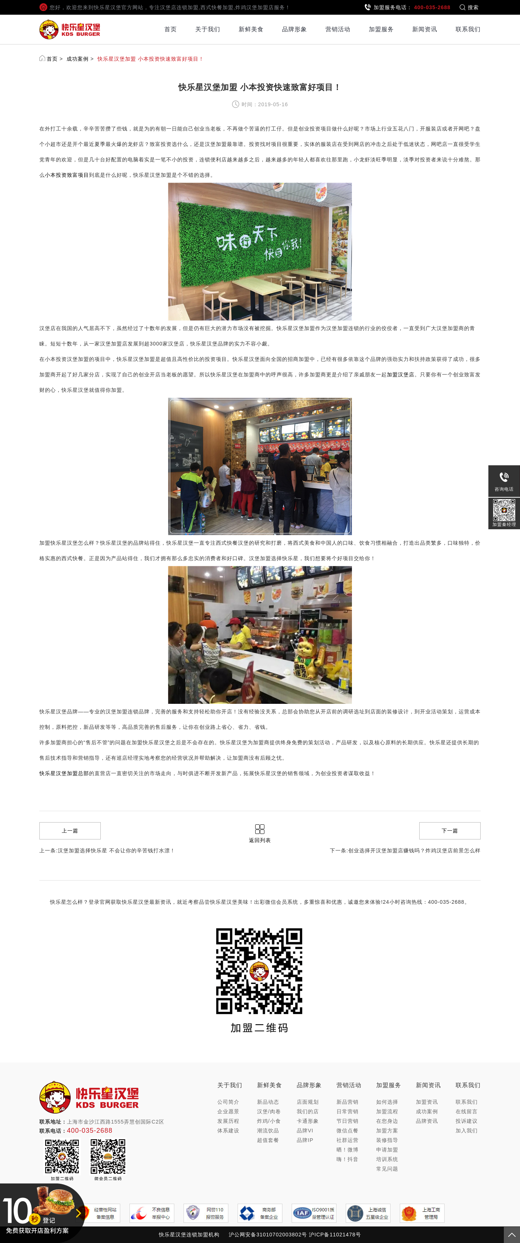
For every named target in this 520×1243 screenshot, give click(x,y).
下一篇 (450, 831)
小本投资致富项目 (67, 175)
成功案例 (78, 59)
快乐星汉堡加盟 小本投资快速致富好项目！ (150, 59)
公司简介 (228, 1102)
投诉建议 (467, 1121)
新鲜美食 (251, 29)
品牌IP (305, 1140)
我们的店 (308, 1111)
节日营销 (347, 1121)
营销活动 (337, 29)
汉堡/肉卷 (269, 1111)
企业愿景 (228, 1111)
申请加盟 (387, 1150)
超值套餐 (268, 1140)
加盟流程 (387, 1111)
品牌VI (305, 1130)
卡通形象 (308, 1121)
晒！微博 (347, 1150)
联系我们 (468, 29)
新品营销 (347, 1102)
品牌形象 (294, 29)
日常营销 (347, 1111)
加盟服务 (381, 29)
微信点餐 (347, 1130)
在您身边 (387, 1121)
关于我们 (207, 29)
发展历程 (228, 1121)
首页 (170, 29)
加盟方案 (387, 1130)
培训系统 (387, 1159)
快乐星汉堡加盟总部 (64, 773)
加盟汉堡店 (400, 374)
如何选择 (387, 1102)
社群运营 (347, 1140)
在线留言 (467, 1111)
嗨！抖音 (347, 1159)
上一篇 (70, 831)
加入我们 (467, 1130)
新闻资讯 (424, 29)
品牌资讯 (427, 1121)
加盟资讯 (427, 1102)
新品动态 (268, 1102)
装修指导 (387, 1140)
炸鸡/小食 (269, 1121)
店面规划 (308, 1102)
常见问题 (387, 1169)
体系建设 (228, 1130)
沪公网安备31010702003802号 (268, 1234)
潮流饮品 (268, 1130)
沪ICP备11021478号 (335, 1234)
